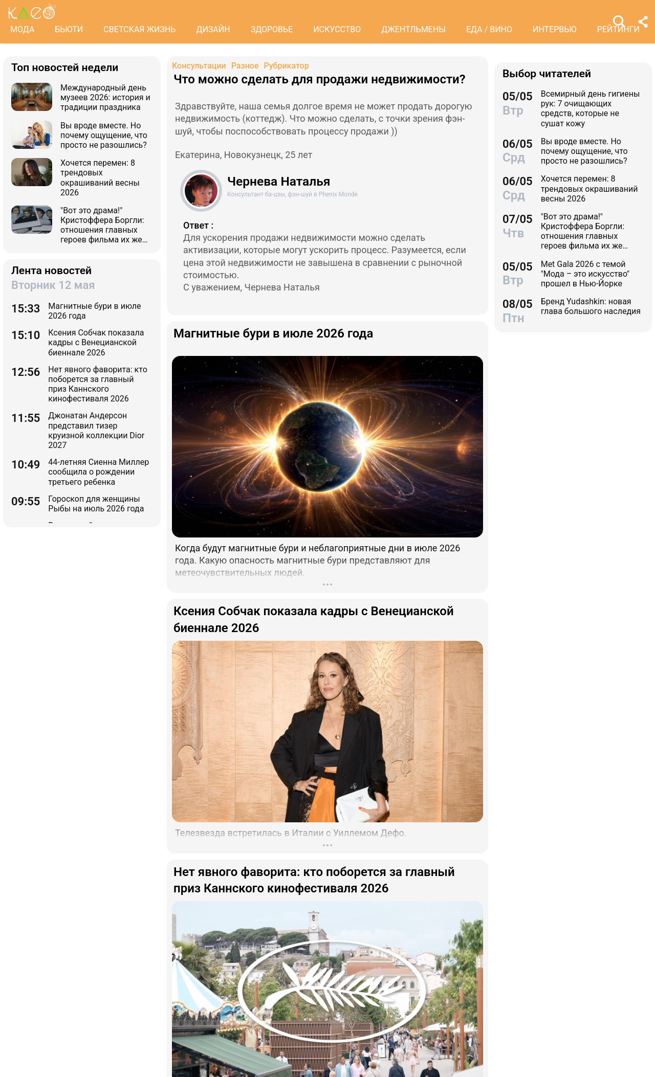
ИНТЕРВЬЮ (555, 29)
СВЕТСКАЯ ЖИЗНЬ (139, 29)
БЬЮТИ (69, 29)
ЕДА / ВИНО (489, 29)
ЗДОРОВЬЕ (272, 29)
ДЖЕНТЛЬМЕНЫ (413, 29)
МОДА (22, 29)
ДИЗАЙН (213, 29)
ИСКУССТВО (337, 29)
